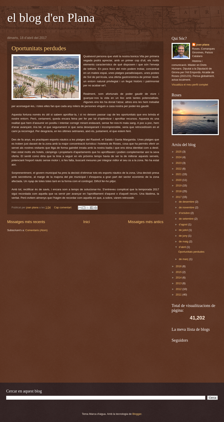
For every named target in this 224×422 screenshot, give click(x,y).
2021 (179, 174)
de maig (184, 241)
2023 (179, 162)
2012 (179, 289)
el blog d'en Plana (51, 17)
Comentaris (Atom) (36, 230)
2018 (179, 191)
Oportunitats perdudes (39, 48)
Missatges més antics (145, 222)
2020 (179, 179)
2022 (179, 168)
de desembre (187, 201)
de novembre (187, 207)
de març (184, 259)
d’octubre (185, 212)
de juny (183, 235)
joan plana (202, 44)
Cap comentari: (63, 207)
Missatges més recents (26, 222)
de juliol (183, 230)
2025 (179, 151)
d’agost (183, 224)
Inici (86, 222)
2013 (179, 283)
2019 (179, 185)
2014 (179, 277)
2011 (179, 294)
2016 (179, 266)
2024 (179, 157)
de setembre (186, 218)
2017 (179, 196)
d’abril (183, 247)
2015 (179, 272)
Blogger (136, 413)
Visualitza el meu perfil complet (190, 84)
